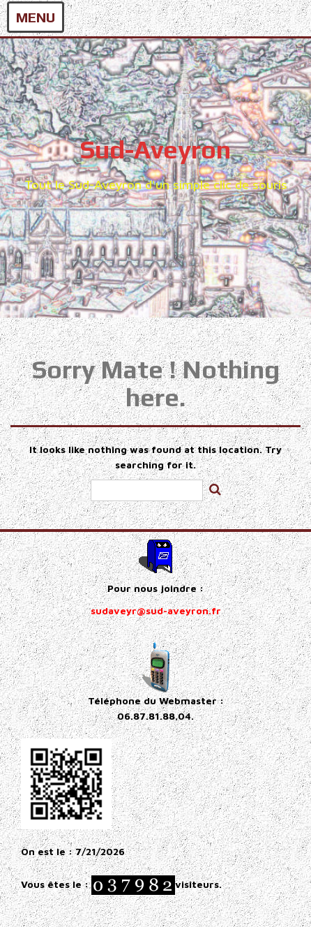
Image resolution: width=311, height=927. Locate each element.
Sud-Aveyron (155, 149)
